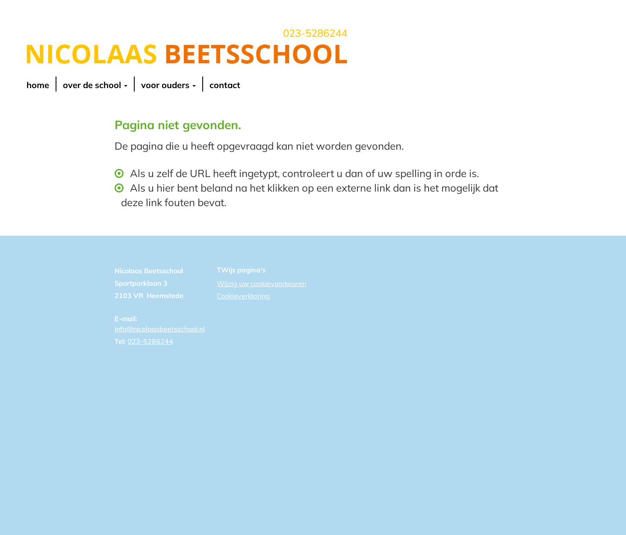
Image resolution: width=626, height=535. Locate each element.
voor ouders (168, 85)
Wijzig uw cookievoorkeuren (261, 283)
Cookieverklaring (243, 296)
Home (38, 85)
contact (225, 85)
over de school (95, 85)
